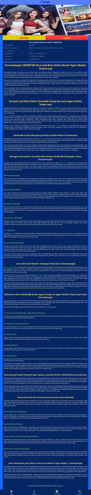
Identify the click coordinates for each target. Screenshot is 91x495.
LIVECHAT (79, 492)
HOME (11, 492)
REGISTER (34, 492)
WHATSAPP (57, 492)
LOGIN (66, 38)
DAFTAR (24, 38)
